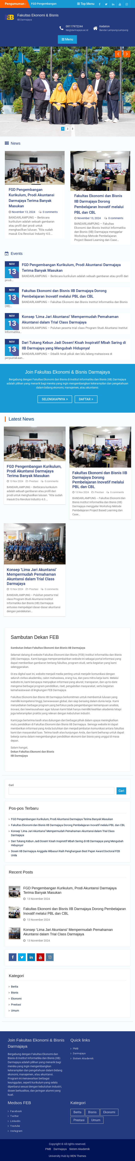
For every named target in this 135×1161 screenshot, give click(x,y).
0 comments (50, 211)
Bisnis (14, 992)
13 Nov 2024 (16, 481)
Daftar (85, 399)
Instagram (16, 1130)
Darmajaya (79, 1053)
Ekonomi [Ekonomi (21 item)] (109, 1112)
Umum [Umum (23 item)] (95, 1120)
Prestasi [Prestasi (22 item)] (79, 1120)
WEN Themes (78, 1156)
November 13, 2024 (23, 211)
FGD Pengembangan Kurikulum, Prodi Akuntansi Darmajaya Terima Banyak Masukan (34, 471)
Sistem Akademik (83, 1058)
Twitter (14, 1116)
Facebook (16, 1111)
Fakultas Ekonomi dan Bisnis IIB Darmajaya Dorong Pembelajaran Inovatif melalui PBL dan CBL (99, 479)
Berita (14, 986)
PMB (76, 1048)
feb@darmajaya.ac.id (77, 30)
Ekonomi (16, 998)
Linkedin (15, 1121)
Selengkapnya (53, 399)
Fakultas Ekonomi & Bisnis (37, 15)
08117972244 (74, 26)
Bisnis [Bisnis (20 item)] (92, 1112)
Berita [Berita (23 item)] (77, 1112)
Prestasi (33, 481)
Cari (11, 785)
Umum (15, 1010)
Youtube (15, 1125)
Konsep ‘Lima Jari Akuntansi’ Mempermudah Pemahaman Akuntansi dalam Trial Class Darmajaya (31, 576)
